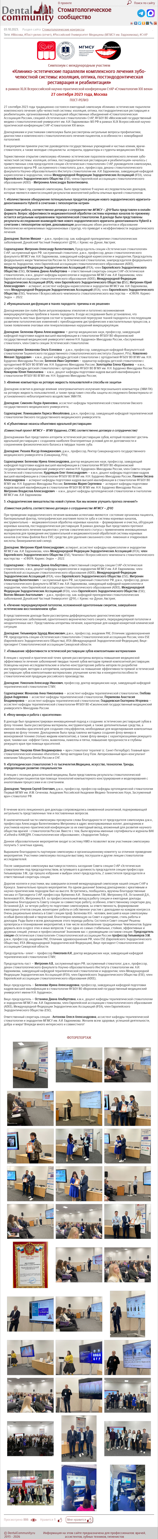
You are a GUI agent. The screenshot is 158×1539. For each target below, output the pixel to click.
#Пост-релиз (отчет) (38, 34)
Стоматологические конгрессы (63, 29)
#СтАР (144, 34)
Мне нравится (79, 1519)
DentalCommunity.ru (21, 1533)
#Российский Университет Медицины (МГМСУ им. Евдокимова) (95, 34)
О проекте (65, 3)
